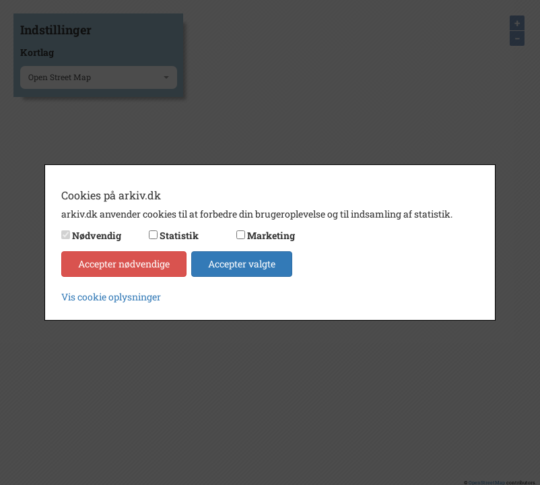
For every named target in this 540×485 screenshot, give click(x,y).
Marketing (271, 235)
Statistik (179, 235)
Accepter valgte (241, 263)
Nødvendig (96, 235)
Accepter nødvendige (124, 263)
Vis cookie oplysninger (111, 296)
